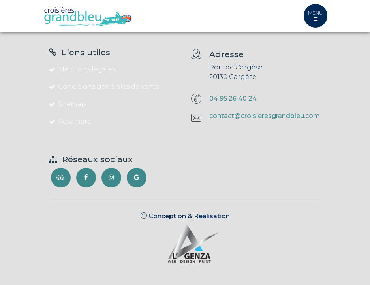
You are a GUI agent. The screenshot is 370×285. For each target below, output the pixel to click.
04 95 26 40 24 (233, 98)
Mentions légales (82, 69)
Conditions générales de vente (104, 86)
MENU (315, 15)
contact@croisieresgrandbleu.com (264, 116)
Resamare (70, 121)
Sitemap (67, 104)
